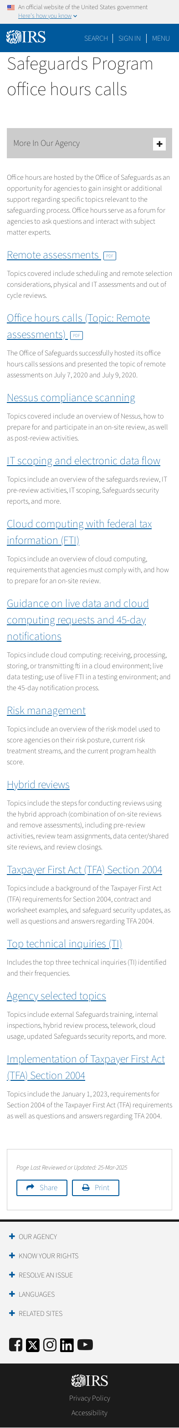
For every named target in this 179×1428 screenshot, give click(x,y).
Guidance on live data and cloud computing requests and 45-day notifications (78, 620)
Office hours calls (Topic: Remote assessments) (78, 326)
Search (96, 38)
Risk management (46, 711)
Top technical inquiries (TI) (64, 944)
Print (102, 1187)
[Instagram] (49, 1345)
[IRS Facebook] (15, 1345)
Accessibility (89, 1412)
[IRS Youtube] (85, 1345)
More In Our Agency (89, 143)
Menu (161, 38)
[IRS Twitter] (33, 1348)
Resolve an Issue (46, 1275)
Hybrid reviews (38, 785)
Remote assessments (61, 255)
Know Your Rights (48, 1256)
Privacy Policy (89, 1398)
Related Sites (40, 1314)
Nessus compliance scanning (71, 398)
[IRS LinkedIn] (67, 1348)
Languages (37, 1294)
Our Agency (38, 1237)
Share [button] (48, 1187)
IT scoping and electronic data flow (83, 461)
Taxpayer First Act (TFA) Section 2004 (84, 870)
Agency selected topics (56, 996)
